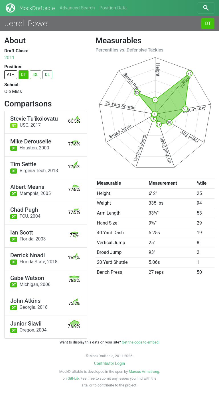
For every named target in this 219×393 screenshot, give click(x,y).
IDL (35, 74)
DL (47, 74)
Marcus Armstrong (144, 371)
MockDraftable (30, 8)
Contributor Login (109, 363)
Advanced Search (77, 8)
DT (208, 23)
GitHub (73, 378)
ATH (11, 74)
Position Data (113, 8)
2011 (9, 57)
